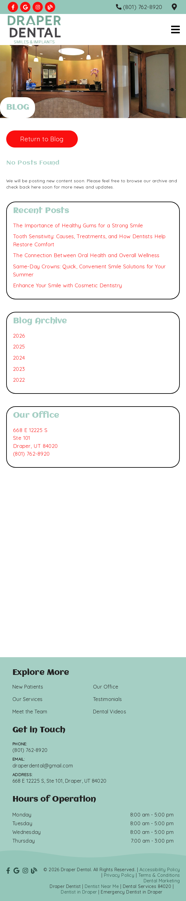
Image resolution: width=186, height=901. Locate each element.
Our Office (105, 687)
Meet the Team (29, 711)
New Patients (27, 687)
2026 (19, 335)
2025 (19, 346)
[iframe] (93, 584)
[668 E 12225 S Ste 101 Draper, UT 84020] (35, 438)
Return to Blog (42, 139)
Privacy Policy (119, 875)
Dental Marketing (162, 881)
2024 (19, 357)
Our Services (27, 699)
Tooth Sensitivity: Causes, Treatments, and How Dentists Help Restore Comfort (89, 240)
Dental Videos (109, 711)
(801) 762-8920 (31, 453)
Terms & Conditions (159, 875)
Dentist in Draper (79, 892)
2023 (19, 369)
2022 (19, 379)
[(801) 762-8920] (139, 7)
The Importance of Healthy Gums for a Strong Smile (78, 225)
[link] (13, 7)
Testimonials (107, 699)
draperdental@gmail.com (42, 765)
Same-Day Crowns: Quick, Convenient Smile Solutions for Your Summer (89, 270)
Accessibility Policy (160, 869)
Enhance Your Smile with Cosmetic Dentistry (67, 285)
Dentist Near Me (102, 886)
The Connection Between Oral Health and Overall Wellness (86, 255)
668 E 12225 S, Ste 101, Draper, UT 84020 (59, 781)
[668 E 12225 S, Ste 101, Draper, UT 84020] (175, 7)
